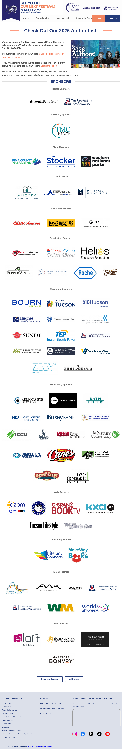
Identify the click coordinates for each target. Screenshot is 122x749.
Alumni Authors (7, 720)
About (26, 18)
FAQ (40, 746)
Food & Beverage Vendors (11, 730)
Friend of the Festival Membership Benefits (17, 734)
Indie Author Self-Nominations (12, 717)
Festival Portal (45, 714)
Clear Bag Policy (48, 66)
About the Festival (8, 703)
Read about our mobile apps (50, 703)
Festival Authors (43, 18)
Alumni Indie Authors (9, 710)
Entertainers (6, 723)
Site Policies (47, 746)
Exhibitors (5, 727)
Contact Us (32, 746)
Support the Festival (85, 18)
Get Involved (63, 18)
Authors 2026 (7, 706)
